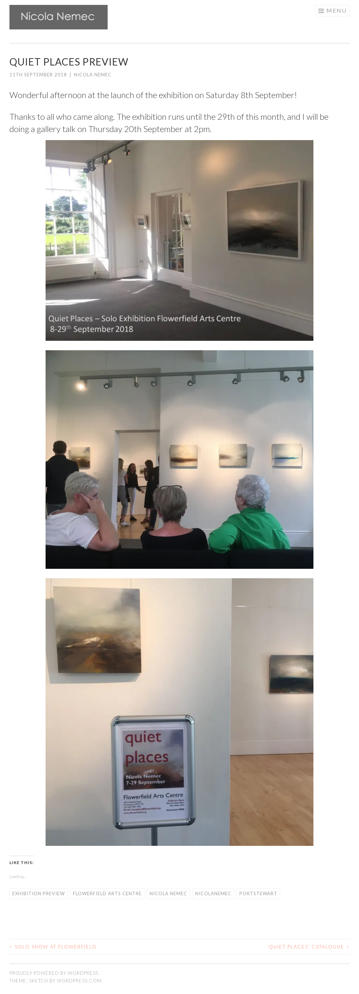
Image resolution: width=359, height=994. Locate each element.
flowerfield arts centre (107, 893)
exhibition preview (38, 893)
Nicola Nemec (92, 74)
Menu (336, 10)
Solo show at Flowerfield (53, 947)
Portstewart (258, 893)
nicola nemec (168, 893)
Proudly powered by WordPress (54, 973)
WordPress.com (79, 980)
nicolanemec (213, 893)
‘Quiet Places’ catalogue (308, 947)
